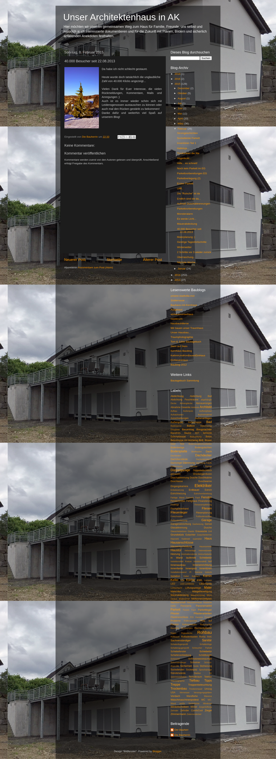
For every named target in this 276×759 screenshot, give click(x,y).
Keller (174, 580)
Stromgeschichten (187, 133)
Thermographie (178, 681)
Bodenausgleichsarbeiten (200, 444)
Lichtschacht (176, 588)
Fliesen (207, 508)
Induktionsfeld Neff (203, 561)
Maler (208, 587)
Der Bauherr (181, 729)
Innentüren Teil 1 (186, 143)
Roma (202, 636)
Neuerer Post (74, 260)
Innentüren (205, 568)
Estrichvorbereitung (203, 493)
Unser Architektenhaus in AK (121, 17)
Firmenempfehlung (203, 505)
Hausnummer (205, 546)
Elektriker (203, 485)
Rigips (173, 633)
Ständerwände (178, 673)
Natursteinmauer (194, 602)
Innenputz (191, 568)
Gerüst (208, 524)
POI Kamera (196, 617)
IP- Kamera (195, 572)
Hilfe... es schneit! (187, 163)
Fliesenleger (179, 512)
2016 (178, 78)
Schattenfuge (206, 644)
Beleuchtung (195, 436)
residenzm (176, 318)
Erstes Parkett (185, 183)
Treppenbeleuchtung (200, 684)
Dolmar (208, 466)
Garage (206, 520)
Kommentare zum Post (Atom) (95, 267)
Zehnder (174, 710)
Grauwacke (201, 531)
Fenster (206, 497)
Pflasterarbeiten (203, 613)
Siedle (196, 666)
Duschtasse (177, 481)
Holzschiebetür (205, 554)
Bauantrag (188, 429)
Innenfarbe (177, 568)
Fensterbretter (178, 501)
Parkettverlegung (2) (188, 178)
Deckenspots (176, 466)
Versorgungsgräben (203, 692)
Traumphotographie (182, 337)
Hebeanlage (190, 550)
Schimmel (175, 659)
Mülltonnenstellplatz (201, 598)
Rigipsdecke (186, 633)
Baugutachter (204, 429)
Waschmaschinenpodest (185, 699)
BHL (201, 440)
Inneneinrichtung (202, 565)
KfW (182, 580)
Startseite (114, 260)
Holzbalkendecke (189, 554)
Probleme (176, 620)
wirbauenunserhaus (182, 314)
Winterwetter (184, 247)
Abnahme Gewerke (181, 407)
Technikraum (195, 676)
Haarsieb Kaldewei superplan (186, 539)
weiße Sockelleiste (189, 703)
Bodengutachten (203, 447)
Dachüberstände (179, 459)
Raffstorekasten (189, 624)
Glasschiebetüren (179, 531)
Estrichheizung (178, 493)
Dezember (184, 88)
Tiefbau (194, 680)
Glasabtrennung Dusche (191, 527)
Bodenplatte (179, 451)
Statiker (197, 673)
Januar (182, 268)
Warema (208, 696)
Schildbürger (205, 655)
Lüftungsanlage (193, 587)
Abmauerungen (204, 403)
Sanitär (207, 640)
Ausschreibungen (180, 418)
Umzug (208, 689)
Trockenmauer (195, 689)
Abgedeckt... (184, 158)
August (182, 98)
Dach (209, 451)
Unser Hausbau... (181, 332)
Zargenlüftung (205, 707)
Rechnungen (187, 628)
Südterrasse (178, 300)
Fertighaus (191, 501)
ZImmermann (178, 714)
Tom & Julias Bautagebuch (186, 341)
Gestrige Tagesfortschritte (192, 242)
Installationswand (178, 572)
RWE (209, 637)
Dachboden (176, 455)
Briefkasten (196, 451)
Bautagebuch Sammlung (185, 380)
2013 (178, 279)
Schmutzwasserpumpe (200, 658)
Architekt (206, 407)
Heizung (175, 554)
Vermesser (185, 692)
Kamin (207, 575)
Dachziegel (176, 463)
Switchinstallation (178, 677)
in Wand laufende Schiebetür (191, 557)
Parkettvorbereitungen (190, 208)
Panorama (186, 606)
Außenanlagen (203, 418)
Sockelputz (191, 669)
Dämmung (189, 462)
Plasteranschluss (179, 617)
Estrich (208, 490)
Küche (190, 580)
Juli (180, 103)
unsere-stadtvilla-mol (183, 295)
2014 (178, 275)
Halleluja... (183, 148)
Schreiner (195, 662)
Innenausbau (178, 565)
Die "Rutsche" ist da (188, 193)
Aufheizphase (205, 411)
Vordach (175, 696)
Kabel (186, 576)
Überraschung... (186, 257)
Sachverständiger (181, 640)
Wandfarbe (192, 696)
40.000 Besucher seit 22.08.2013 (189, 230)
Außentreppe (194, 422)
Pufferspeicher (190, 621)
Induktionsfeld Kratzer (181, 561)
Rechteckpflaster (203, 628)
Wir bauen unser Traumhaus (187, 328)
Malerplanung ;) (186, 237)
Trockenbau (179, 688)
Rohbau (204, 632)
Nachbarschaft (178, 602)
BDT (197, 433)
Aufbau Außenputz (182, 411)
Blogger (157, 751)
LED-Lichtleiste (187, 584)
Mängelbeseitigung (202, 591)
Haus (208, 538)
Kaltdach (196, 576)
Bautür (187, 433)
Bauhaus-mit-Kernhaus (184, 305)
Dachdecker (203, 455)
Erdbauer (194, 489)
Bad (209, 422)
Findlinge (175, 505)
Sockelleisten (177, 669)
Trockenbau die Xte (188, 153)
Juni (180, 108)
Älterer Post (152, 260)
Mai (180, 113)
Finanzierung (205, 501)
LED (173, 583)
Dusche (194, 477)
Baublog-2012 (179, 364)
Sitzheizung (206, 666)
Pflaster (175, 613)
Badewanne (176, 426)
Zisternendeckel (194, 714)
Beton (209, 436)
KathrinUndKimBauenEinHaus (188, 355)
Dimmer (193, 466)
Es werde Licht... (186, 218)
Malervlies (176, 591)
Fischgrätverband (180, 508)
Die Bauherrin (182, 735)
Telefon (208, 676)
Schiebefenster (178, 651)
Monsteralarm (185, 213)
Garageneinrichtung (181, 524)
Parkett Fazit (189, 610)
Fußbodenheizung (179, 520)
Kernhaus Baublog (181, 350)
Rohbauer (175, 637)
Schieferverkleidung (181, 655)
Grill (210, 531)
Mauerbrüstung (198, 595)
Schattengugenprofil (180, 648)
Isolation (175, 576)
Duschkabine (205, 477)
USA (173, 692)
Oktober (183, 93)
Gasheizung (198, 524)
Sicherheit (186, 666)
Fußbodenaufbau (204, 516)
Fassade (190, 497)
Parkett (175, 609)
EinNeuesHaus (179, 360)
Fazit (197, 497)
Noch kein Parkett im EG (191, 168)
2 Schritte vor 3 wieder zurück (194, 252)
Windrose (207, 703)
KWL (199, 580)
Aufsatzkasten (177, 414)
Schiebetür (205, 651)
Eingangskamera (179, 486)
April (181, 118)
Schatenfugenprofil (179, 644)
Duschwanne (205, 481)
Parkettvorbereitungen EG (192, 173)
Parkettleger (205, 609)
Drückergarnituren (202, 474)
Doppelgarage (180, 470)
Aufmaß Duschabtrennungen (193, 203)
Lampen (208, 580)
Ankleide (195, 407)
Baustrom (176, 433)
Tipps (208, 680)
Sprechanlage (205, 670)
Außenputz (177, 422)
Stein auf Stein (179, 346)
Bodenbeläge (177, 447)
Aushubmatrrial (205, 414)
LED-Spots (205, 583)
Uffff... (180, 188)
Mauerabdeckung (187, 223)
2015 (178, 83)
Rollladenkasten (189, 636)
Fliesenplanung (204, 512)
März (181, 123)
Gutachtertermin (204, 535)
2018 (178, 73)
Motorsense (184, 599)
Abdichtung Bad (201, 396)
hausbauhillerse (180, 323)
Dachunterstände (204, 459)
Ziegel (208, 710)
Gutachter (190, 534)
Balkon (191, 425)
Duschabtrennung (180, 477)
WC (203, 699)
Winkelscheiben (180, 706)
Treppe (175, 684)
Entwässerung (177, 490)
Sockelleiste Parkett (188, 138)
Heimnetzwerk (205, 550)
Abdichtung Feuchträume (184, 399)
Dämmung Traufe (204, 463)
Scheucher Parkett (202, 648)
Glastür (191, 531)
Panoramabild (204, 605)
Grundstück (177, 534)
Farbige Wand (177, 497)
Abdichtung (177, 396)
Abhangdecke (186, 403)
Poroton (208, 617)
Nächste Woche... (187, 262)
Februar (182, 128)
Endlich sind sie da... (189, 198)
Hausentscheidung (181, 546)
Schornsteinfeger (178, 662)
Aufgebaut (176, 309)
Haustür (176, 550)
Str (210, 673)
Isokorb (208, 572)
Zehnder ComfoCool (191, 710)
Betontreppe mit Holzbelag (184, 440)
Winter (194, 707)
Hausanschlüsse (182, 542)
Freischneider (177, 516)
